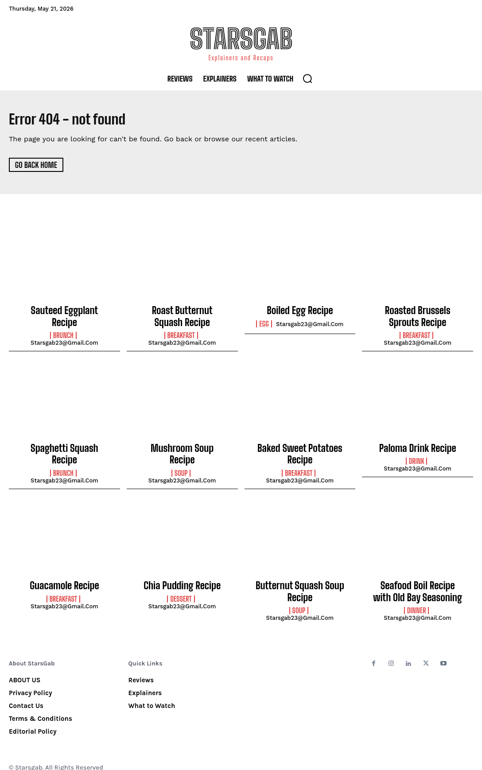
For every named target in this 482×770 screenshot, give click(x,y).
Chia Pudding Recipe (182, 577)
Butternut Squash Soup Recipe (300, 582)
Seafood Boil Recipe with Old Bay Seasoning (417, 582)
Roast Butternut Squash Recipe (182, 315)
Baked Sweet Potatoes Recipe (299, 449)
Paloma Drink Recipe (417, 444)
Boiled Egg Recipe (300, 310)
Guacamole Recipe (64, 577)
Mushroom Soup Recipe (182, 444)
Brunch (63, 323)
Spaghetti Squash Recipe (64, 444)
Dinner (416, 599)
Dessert (180, 589)
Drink (416, 455)
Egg (263, 323)
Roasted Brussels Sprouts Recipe (417, 315)
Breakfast (181, 332)
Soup (181, 455)
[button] (307, 78)
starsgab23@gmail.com (64, 330)
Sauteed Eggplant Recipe (64, 310)
